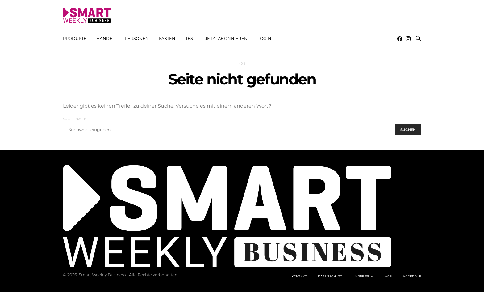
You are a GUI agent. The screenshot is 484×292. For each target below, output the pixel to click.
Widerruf (412, 276)
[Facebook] (399, 38)
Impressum (363, 276)
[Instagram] (408, 38)
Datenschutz (330, 276)
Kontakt (299, 276)
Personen (137, 38)
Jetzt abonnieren (226, 38)
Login (264, 38)
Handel (105, 38)
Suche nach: (74, 119)
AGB (388, 276)
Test (190, 38)
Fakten (167, 38)
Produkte (74, 38)
